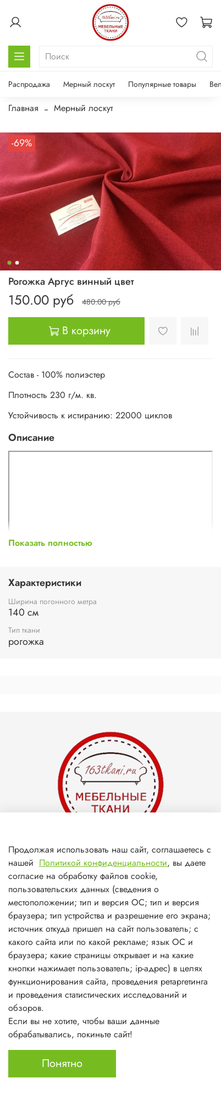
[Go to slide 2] (17, 262)
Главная (23, 108)
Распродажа (29, 84)
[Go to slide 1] (9, 262)
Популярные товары (162, 84)
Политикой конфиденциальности (103, 862)
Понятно (62, 1063)
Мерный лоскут (89, 84)
